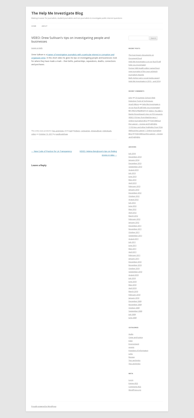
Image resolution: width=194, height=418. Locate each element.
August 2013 (134, 170)
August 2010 (134, 275)
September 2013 (135, 166)
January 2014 (134, 160)
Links (131, 354)
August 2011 (134, 239)
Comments (135, 386)
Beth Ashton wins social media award (144, 78)
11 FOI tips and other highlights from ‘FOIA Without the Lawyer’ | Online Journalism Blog (146, 130)
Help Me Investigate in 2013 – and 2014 (144, 81)
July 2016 (132, 153)
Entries (133, 383)
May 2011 (132, 249)
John (130, 97)
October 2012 (134, 196)
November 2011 (135, 229)
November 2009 (135, 304)
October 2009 (134, 308)
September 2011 (135, 235)
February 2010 (134, 294)
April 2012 (132, 212)
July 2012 (132, 203)
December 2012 (135, 193)
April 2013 (132, 183)
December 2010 (135, 262)
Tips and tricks (58, 131)
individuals (107, 131)
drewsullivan (96, 131)
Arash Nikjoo (134, 104)
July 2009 (132, 314)
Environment (134, 344)
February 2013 (134, 186)
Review (132, 357)
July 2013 (132, 173)
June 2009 (132, 317)
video (33, 134)
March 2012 (133, 216)
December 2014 (135, 157)
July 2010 (132, 278)
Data (131, 340)
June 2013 (132, 176)
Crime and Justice (136, 337)
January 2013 (134, 189)
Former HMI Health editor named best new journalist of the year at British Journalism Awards (144, 71)
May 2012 (132, 209)
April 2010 (132, 288)
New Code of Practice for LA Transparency (51, 151)
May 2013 (132, 180)
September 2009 (135, 311)
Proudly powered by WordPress (43, 406)
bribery (77, 131)
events (131, 347)
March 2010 (133, 291)
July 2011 (132, 242)
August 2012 (134, 199)
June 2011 (132, 245)
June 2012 (132, 206)
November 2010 (135, 265)
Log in (131, 380)
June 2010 (132, 281)
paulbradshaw (62, 134)
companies (85, 131)
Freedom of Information (138, 350)
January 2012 (134, 222)
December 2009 (135, 301)
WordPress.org (135, 390)
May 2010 (132, 285)
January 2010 (134, 298)
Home (33, 26)
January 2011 (134, 258)
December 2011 (135, 226)
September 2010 (135, 272)
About (44, 26)
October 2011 (134, 232)
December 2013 (135, 163)
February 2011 (134, 255)
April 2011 (132, 252)
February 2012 (134, 219)
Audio (131, 334)
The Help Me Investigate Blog (57, 13)
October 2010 (134, 268)
